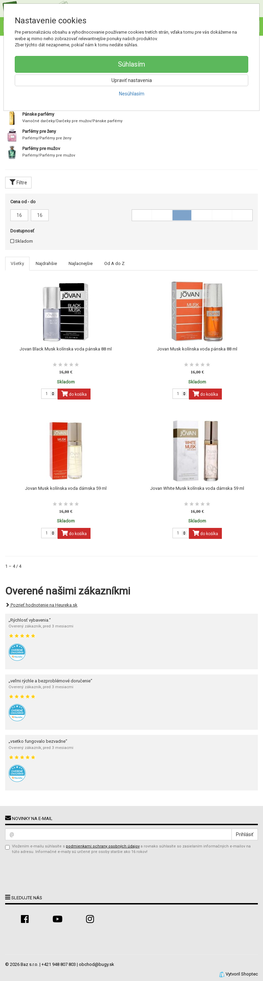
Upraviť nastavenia (131, 80)
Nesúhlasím (131, 93)
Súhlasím (131, 64)
